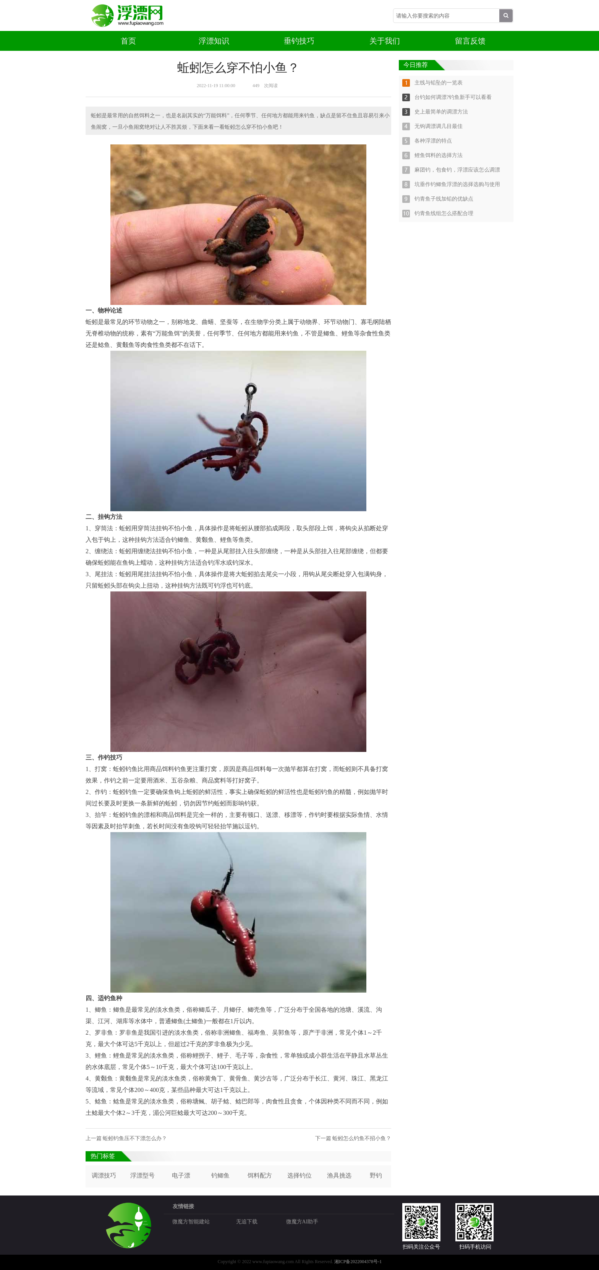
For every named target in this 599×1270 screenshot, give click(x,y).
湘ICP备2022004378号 (356, 1261)
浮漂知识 (214, 41)
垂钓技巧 (299, 41)
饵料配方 (260, 1175)
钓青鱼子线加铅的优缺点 (443, 199)
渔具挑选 (339, 1175)
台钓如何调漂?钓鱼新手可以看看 (453, 97)
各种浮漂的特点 (433, 141)
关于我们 (384, 41)
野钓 (376, 1175)
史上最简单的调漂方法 (441, 112)
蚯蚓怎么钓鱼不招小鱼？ (361, 1138)
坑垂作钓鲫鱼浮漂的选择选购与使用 (457, 184)
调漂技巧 (104, 1175)
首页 (128, 41)
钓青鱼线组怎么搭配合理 (443, 213)
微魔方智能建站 (191, 1222)
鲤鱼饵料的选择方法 (438, 155)
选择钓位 (299, 1175)
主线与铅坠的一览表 (438, 83)
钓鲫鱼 (220, 1175)
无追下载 (246, 1222)
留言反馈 (470, 41)
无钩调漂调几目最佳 (438, 126)
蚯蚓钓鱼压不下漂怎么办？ (135, 1138)
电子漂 (181, 1175)
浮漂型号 (142, 1175)
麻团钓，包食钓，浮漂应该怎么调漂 (457, 170)
